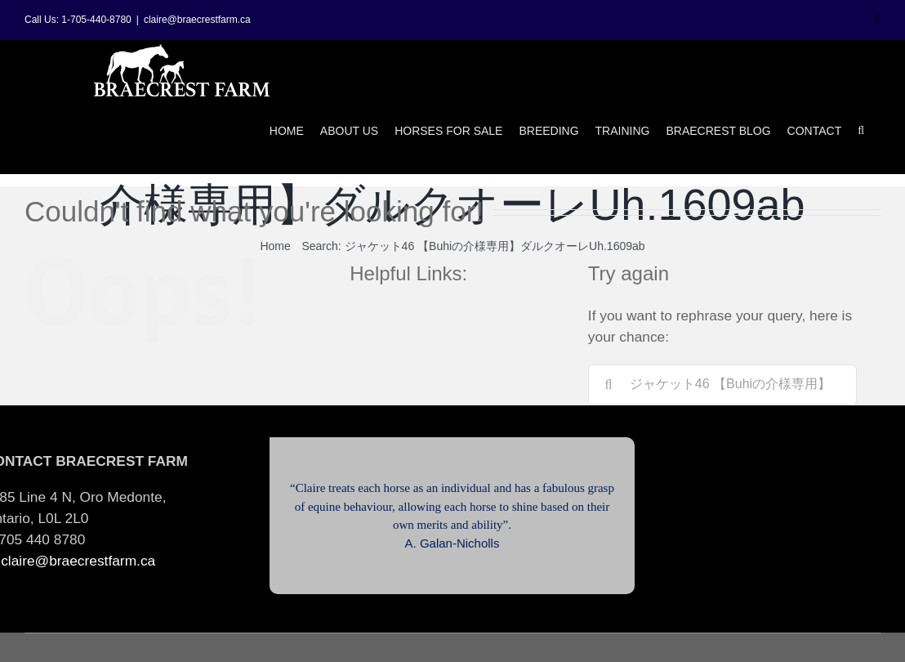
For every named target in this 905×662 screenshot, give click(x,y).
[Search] (608, 385)
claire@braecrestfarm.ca (197, 19)
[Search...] (722, 385)
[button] (861, 130)
